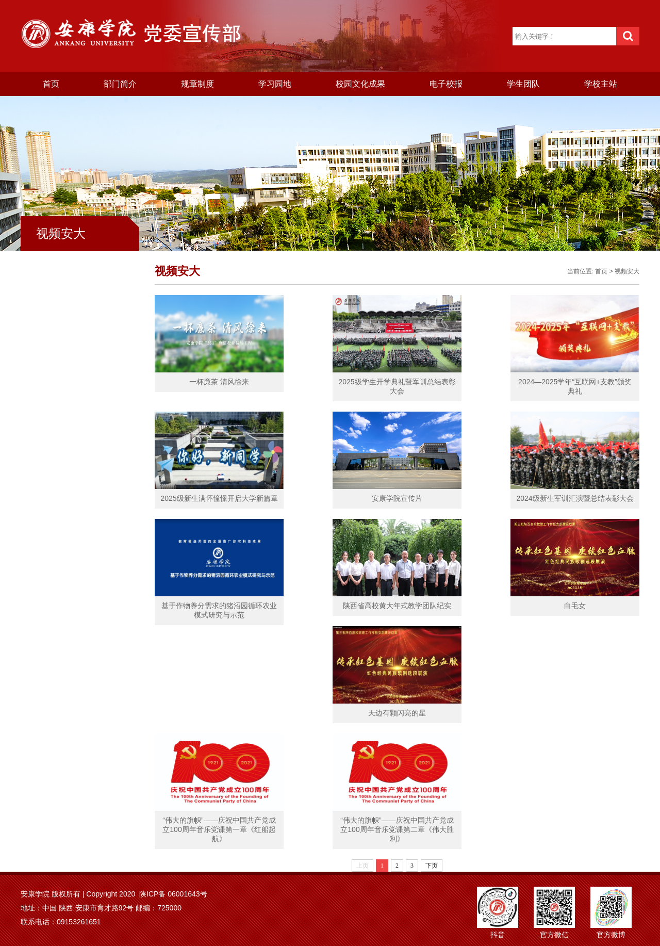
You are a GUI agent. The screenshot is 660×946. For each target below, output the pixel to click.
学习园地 (274, 83)
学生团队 (523, 83)
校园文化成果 (360, 83)
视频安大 (627, 271)
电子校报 (446, 83)
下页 (431, 865)
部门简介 (120, 83)
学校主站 (600, 83)
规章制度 (197, 83)
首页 (51, 83)
